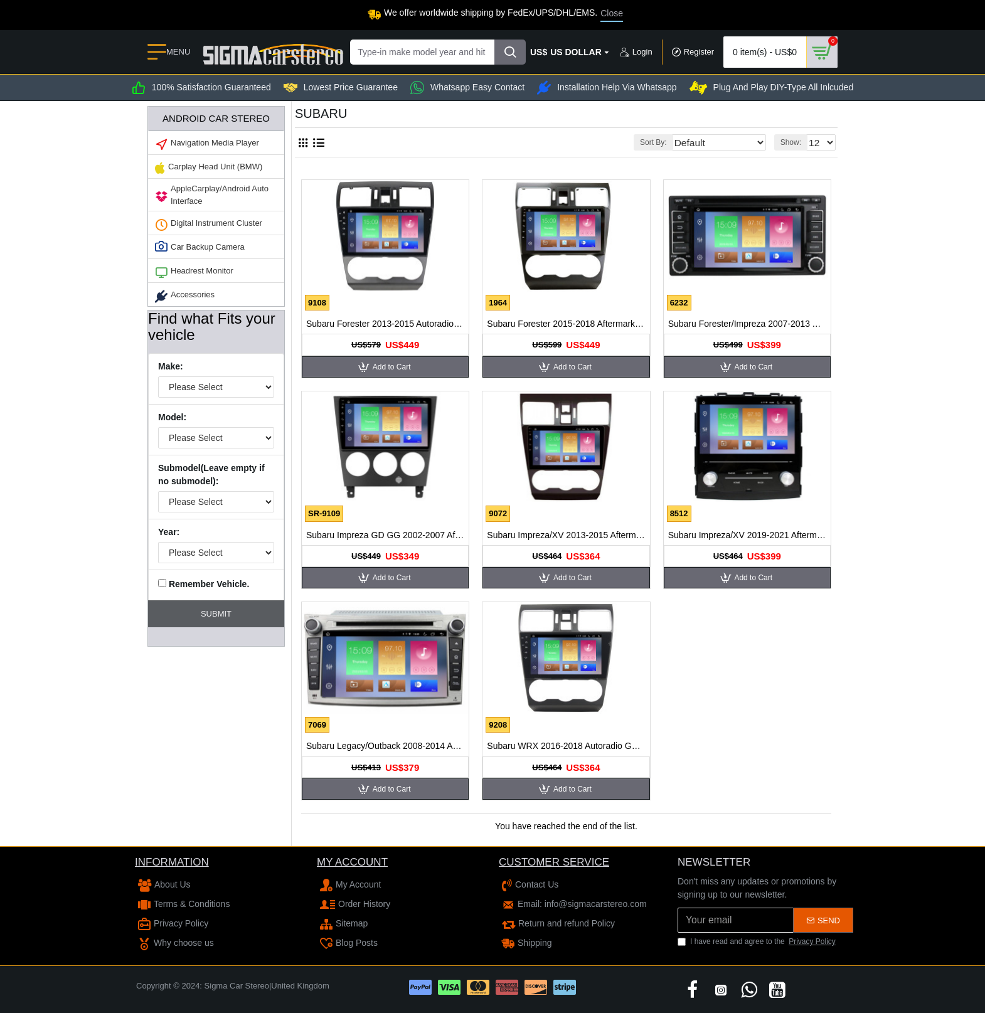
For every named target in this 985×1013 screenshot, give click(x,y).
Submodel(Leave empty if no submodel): (211, 474)
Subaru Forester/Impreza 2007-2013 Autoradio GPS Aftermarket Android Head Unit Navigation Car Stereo (747, 324)
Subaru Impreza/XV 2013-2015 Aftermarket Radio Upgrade (566, 535)
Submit (216, 613)
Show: (794, 142)
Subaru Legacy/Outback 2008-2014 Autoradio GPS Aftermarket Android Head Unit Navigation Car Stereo (385, 746)
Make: (170, 366)
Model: (172, 417)
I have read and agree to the (758, 941)
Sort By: (674, 142)
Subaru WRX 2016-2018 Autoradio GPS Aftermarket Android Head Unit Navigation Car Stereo (566, 746)
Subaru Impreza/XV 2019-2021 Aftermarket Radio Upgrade (747, 535)
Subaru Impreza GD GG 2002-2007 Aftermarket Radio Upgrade (385, 535)
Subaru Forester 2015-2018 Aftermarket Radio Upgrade (566, 324)
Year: (168, 532)
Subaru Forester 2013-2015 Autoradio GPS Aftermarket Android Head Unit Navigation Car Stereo (385, 324)
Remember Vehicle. (203, 584)
